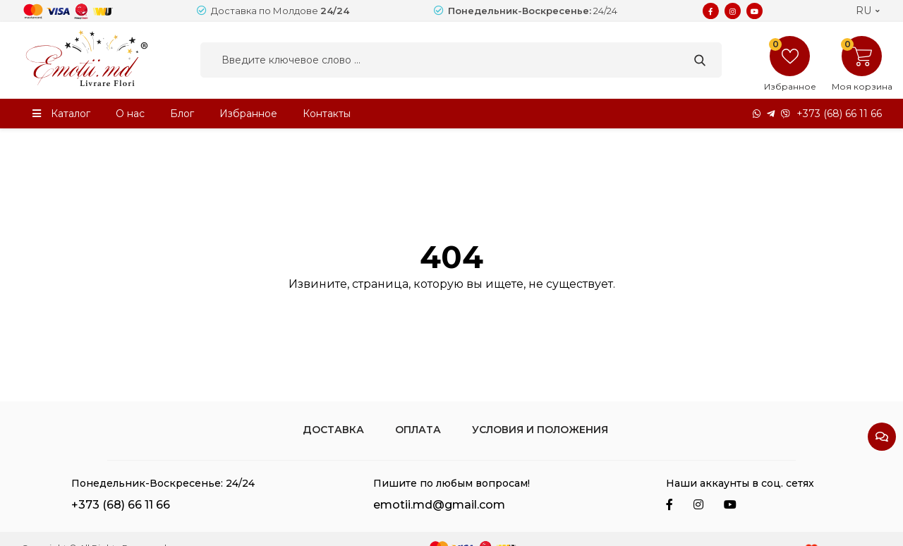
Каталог (70, 113)
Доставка (333, 429)
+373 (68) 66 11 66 (839, 113)
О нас (130, 113)
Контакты (327, 113)
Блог (182, 113)
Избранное (248, 113)
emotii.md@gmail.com (439, 504)
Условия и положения (540, 429)
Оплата (418, 429)
